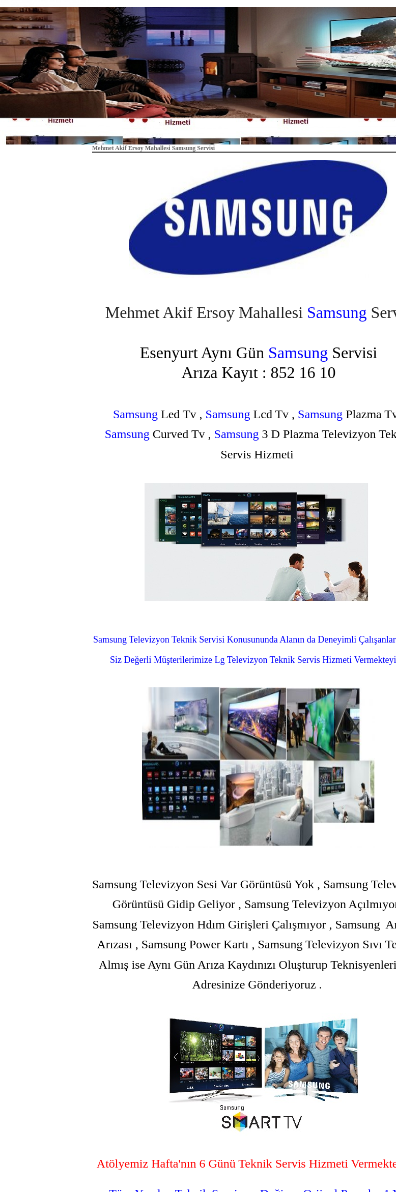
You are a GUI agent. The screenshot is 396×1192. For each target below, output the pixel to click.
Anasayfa (216, 130)
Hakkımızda (261, 130)
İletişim (305, 130)
